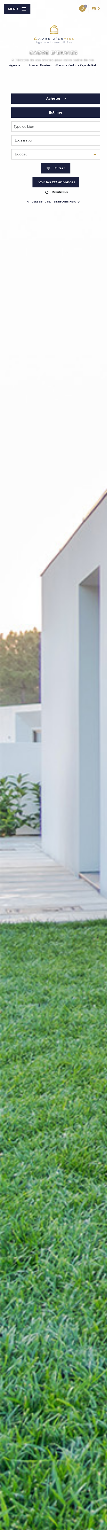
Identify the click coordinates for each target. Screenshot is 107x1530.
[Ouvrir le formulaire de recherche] (55, 168)
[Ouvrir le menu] (17, 9)
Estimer (55, 112)
